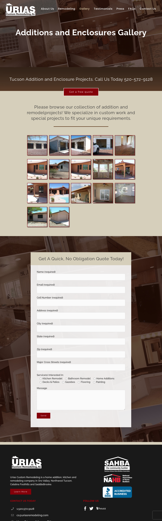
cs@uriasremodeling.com (32, 515)
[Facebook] (85, 509)
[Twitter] (91, 509)
